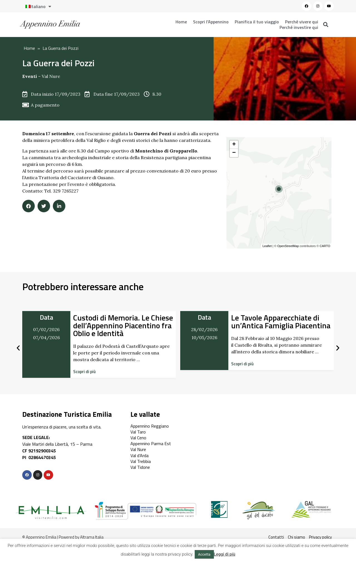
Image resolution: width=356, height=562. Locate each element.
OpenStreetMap (288, 246)
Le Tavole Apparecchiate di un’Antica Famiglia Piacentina (280, 321)
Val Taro (138, 431)
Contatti (276, 537)
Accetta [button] (204, 554)
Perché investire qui (299, 27)
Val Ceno (138, 437)
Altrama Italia (91, 537)
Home (181, 21)
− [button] (234, 153)
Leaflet (267, 246)
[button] (84, 371)
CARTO (325, 246)
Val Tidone (140, 467)
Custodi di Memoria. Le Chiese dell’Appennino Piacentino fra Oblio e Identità (123, 325)
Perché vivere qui (301, 21)
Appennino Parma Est (150, 443)
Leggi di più (224, 554)
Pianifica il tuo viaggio (257, 21)
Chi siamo (296, 537)
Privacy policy (320, 537)
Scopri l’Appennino (211, 21)
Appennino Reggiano (149, 426)
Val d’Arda (139, 455)
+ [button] (234, 144)
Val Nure (51, 76)
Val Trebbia (140, 461)
